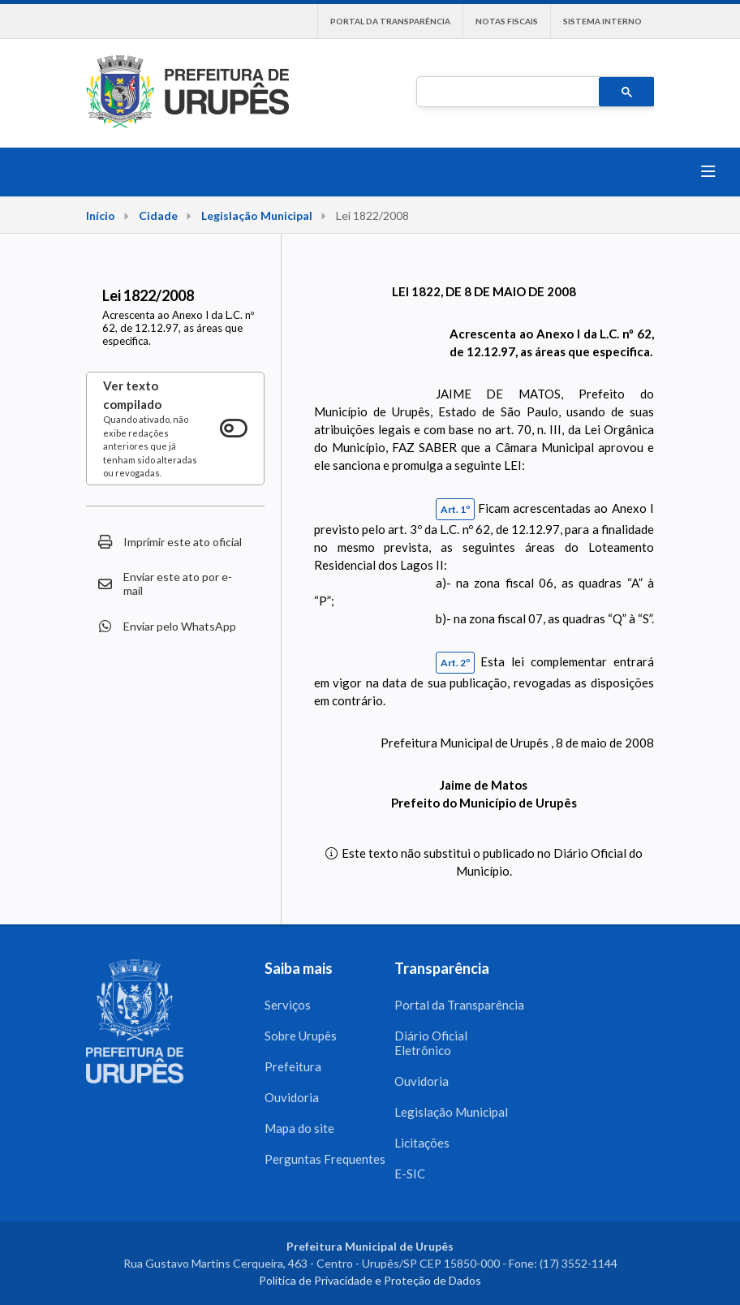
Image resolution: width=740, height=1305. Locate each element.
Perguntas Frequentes (325, 1159)
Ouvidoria (292, 1097)
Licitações (422, 1142)
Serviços (288, 1004)
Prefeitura (293, 1066)
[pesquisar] (506, 92)
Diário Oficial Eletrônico (430, 1042)
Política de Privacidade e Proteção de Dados (370, 1280)
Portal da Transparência (390, 21)
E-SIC (409, 1173)
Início (100, 215)
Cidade (158, 215)
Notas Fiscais (506, 21)
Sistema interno (602, 21)
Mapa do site (299, 1128)
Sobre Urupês (301, 1035)
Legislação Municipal (256, 215)
